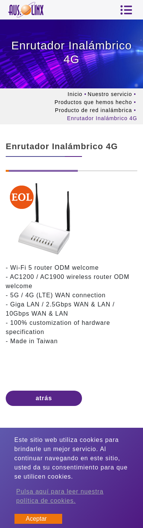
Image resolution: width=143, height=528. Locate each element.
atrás (43, 398)
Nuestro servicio (110, 94)
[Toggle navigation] (126, 10)
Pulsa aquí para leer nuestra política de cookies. (60, 496)
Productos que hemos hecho (93, 102)
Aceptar (36, 518)
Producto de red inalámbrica (93, 110)
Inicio (74, 94)
